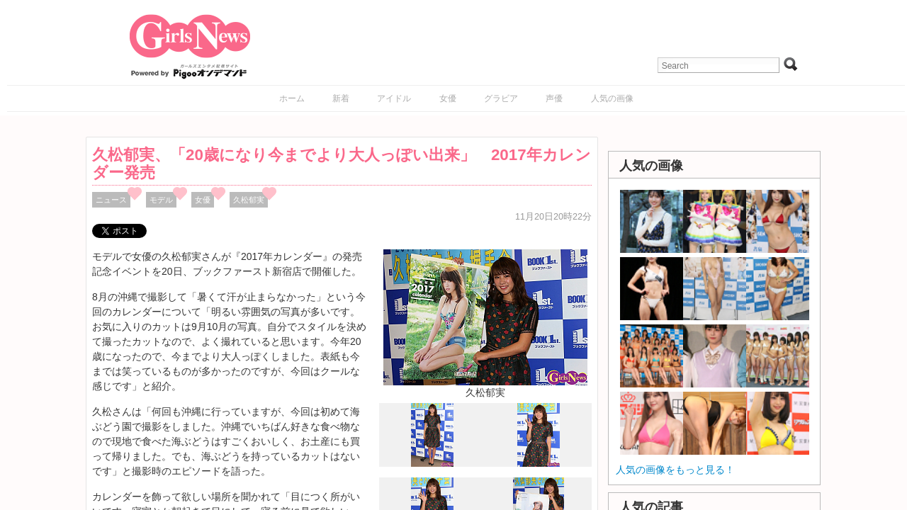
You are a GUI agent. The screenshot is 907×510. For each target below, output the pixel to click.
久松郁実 (248, 200)
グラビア (501, 98)
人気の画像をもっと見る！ (675, 469)
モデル (161, 200)
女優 (447, 98)
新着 (340, 98)
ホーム (292, 98)
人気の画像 (612, 98)
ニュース (111, 200)
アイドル (394, 98)
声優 (554, 98)
